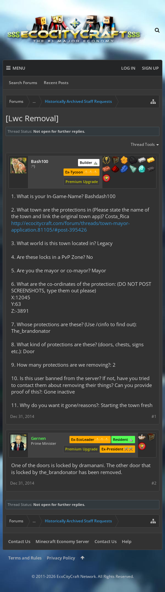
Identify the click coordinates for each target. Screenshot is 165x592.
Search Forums (23, 82)
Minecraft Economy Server (62, 541)
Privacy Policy (61, 558)
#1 (153, 416)
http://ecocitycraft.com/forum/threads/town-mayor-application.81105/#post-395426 (70, 226)
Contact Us (19, 541)
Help (126, 541)
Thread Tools (145, 145)
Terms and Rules (24, 558)
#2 (153, 483)
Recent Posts (56, 82)
